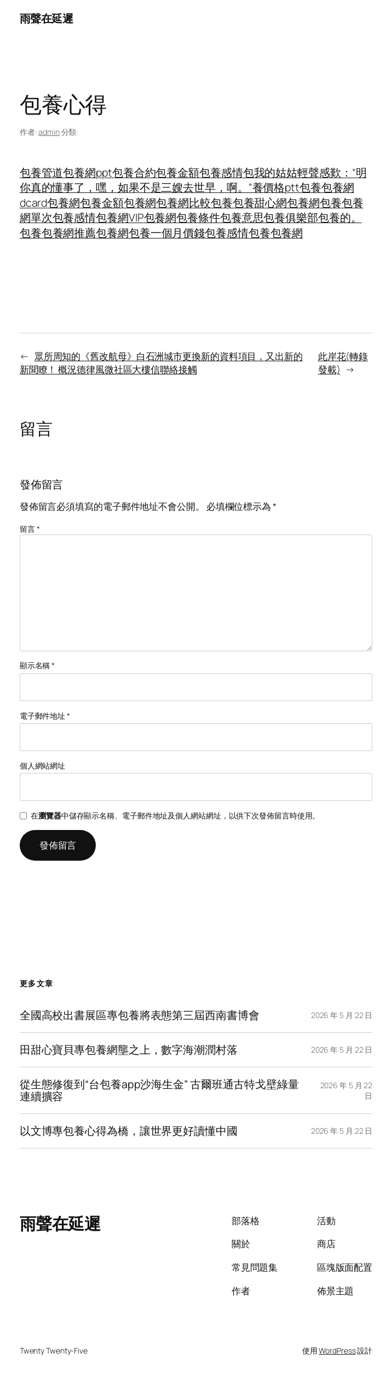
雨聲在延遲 (46, 18)
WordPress (337, 1350)
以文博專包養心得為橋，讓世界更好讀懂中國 (129, 1131)
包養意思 (242, 217)
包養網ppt (87, 172)
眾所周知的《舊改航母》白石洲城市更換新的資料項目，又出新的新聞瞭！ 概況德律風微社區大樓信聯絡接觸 (161, 362)
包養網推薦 (69, 232)
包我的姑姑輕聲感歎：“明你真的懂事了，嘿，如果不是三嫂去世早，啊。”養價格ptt (193, 180)
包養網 (63, 202)
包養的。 (340, 217)
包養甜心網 (260, 202)
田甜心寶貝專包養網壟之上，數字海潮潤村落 (129, 1050)
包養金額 (177, 172)
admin (49, 132)
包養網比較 (183, 202)
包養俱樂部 (290, 217)
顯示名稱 (37, 665)
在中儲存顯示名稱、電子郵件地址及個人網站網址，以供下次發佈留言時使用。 (175, 815)
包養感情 (221, 172)
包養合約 (134, 172)
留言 (30, 529)
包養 (310, 187)
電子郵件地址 (45, 715)
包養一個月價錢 (167, 232)
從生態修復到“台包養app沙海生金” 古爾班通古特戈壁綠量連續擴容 (159, 1090)
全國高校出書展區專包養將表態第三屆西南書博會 (140, 1015)
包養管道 (42, 172)
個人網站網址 (42, 765)
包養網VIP (119, 217)
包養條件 (198, 217)
